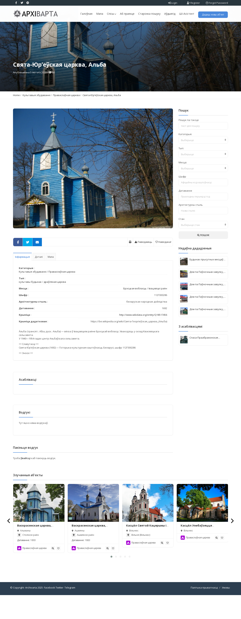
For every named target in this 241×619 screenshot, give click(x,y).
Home (16, 116)
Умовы (226, 611)
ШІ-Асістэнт (186, 13)
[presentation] (9, 544)
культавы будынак (30, 303)
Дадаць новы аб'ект (213, 14)
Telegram (69, 611)
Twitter (59, 611)
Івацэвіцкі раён (158, 310)
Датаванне (185, 212)
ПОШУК (203, 256)
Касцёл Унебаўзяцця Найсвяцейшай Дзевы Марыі (202, 551)
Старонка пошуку (149, 13)
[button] (111, 580)
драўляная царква (55, 303)
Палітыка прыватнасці (204, 611)
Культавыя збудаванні (36, 116)
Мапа (99, 13)
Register (193, 3)
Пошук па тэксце (189, 141)
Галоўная (86, 13)
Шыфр (182, 198)
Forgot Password (217, 3)
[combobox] (203, 161)
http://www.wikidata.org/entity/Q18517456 (143, 336)
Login (172, 3)
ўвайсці (26, 482)
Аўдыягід (169, 13)
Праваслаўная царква (66, 116)
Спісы (111, 13)
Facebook (49, 611)
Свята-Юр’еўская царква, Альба (102, 116)
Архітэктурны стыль (191, 226)
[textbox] (203, 162)
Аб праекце (127, 13)
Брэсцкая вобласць (135, 310)
